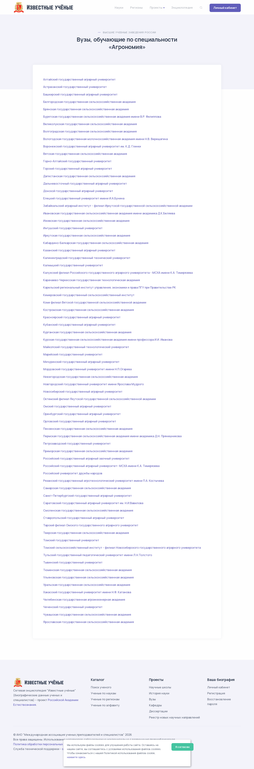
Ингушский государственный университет (72, 228)
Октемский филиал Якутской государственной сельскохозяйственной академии (99, 399)
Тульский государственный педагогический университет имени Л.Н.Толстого (97, 555)
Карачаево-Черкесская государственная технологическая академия (91, 280)
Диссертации (158, 711)
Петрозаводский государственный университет (77, 443)
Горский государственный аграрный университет (77, 168)
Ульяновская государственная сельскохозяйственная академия (88, 577)
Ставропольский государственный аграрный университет (83, 518)
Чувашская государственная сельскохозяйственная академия (87, 614)
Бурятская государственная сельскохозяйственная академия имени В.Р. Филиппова (102, 117)
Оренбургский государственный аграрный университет (82, 414)
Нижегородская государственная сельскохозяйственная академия (90, 377)
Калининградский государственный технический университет (86, 258)
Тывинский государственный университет (72, 562)
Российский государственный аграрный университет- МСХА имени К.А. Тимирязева (101, 466)
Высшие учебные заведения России (129, 32)
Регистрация (216, 693)
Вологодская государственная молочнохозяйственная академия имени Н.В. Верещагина (105, 139)
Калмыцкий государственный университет (73, 265)
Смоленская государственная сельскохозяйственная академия (88, 510)
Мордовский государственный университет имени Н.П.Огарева (87, 369)
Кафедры (155, 705)
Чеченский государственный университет (72, 607)
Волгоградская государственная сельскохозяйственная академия (90, 131)
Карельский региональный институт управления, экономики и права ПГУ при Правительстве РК (109, 287)
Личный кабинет (225, 8)
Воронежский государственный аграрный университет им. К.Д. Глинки (92, 146)
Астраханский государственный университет (75, 87)
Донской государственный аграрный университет (78, 191)
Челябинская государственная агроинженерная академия (84, 599)
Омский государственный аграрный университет (77, 406)
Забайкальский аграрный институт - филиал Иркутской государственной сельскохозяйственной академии (117, 206)
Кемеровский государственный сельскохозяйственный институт (88, 295)
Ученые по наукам (103, 693)
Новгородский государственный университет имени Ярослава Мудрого (93, 384)
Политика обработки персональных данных (43, 744)
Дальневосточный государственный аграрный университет (85, 183)
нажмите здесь (76, 757)
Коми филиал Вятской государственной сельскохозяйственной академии (94, 302)
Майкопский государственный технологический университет (86, 347)
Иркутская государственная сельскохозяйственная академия (86, 235)
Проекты (156, 8)
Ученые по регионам (105, 699)
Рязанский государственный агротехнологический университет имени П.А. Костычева (103, 481)
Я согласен (182, 747)
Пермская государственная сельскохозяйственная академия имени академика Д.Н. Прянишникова (112, 436)
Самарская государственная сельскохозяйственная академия (87, 488)
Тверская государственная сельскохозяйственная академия (86, 533)
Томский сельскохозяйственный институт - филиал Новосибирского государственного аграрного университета (122, 548)
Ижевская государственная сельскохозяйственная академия (86, 221)
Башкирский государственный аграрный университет (80, 94)
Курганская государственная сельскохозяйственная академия (87, 332)
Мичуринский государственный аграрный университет (81, 362)
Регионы (136, 8)
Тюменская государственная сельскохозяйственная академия (87, 570)
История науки (159, 693)
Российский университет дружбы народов (72, 473)
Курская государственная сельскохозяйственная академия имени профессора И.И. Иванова (107, 340)
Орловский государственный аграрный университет (79, 421)
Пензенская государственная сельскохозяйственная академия (87, 429)
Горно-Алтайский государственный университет (77, 161)
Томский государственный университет (71, 540)
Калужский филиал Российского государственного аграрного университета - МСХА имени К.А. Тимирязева (118, 273)
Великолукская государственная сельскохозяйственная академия (90, 124)
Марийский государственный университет (72, 354)
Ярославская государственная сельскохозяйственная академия (88, 622)
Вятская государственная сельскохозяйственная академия (85, 154)
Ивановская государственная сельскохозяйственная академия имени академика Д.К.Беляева (109, 213)
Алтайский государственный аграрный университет (79, 79)
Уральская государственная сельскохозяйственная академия (86, 585)
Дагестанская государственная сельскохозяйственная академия (89, 176)
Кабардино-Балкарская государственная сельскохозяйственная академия (95, 243)
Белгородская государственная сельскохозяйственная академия (89, 102)
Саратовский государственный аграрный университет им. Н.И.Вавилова (93, 503)
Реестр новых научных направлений (174, 717)
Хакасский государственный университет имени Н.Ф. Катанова (87, 592)
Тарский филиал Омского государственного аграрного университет (90, 525)
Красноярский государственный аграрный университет (81, 317)
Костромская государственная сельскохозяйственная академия (88, 310)
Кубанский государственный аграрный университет (79, 325)
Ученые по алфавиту (105, 705)
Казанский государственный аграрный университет (79, 250)
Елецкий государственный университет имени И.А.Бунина (83, 198)
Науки (119, 8)
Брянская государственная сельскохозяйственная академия (86, 109)
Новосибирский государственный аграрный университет (82, 391)
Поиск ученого (101, 687)
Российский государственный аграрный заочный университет (86, 458)
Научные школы (160, 687)
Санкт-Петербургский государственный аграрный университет (87, 496)
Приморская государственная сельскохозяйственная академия (87, 451)
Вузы (152, 699)
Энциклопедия (182, 8)
